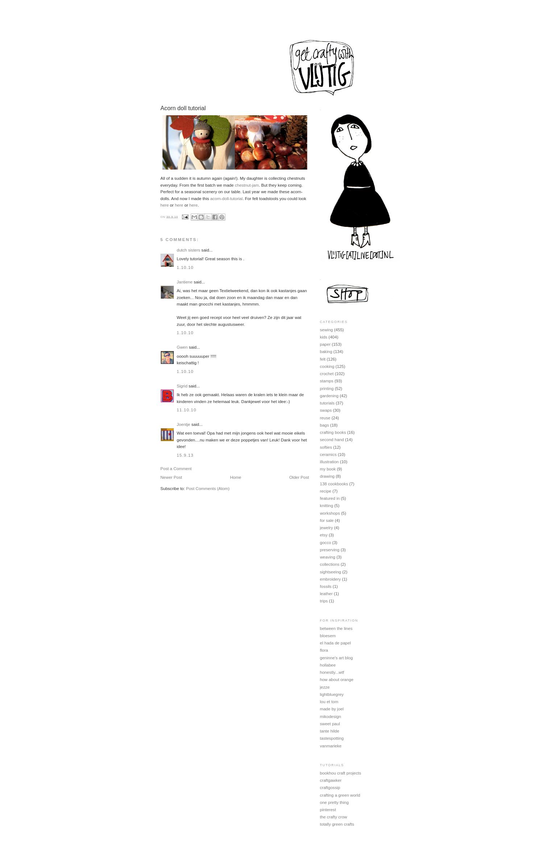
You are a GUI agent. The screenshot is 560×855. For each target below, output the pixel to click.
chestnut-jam (247, 185)
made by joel (332, 709)
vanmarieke (331, 746)
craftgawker (331, 780)
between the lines (336, 628)
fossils (326, 586)
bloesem (328, 636)
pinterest (328, 810)
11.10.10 (186, 410)
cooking (327, 366)
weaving (327, 557)
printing (327, 388)
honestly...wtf (332, 672)
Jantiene (185, 282)
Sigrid (182, 386)
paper (325, 344)
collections (330, 564)
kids (324, 337)
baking (326, 351)
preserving (330, 550)
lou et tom (329, 702)
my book (328, 469)
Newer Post (171, 477)
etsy (324, 535)
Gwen (182, 347)
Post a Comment (176, 468)
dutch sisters (188, 250)
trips (324, 601)
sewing (326, 330)
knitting (326, 505)
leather (326, 594)
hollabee (328, 665)
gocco (325, 542)
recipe (326, 491)
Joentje (183, 424)
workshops (330, 513)
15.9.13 (185, 455)
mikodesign (330, 716)
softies (326, 447)
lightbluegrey (332, 694)
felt (322, 359)
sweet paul (330, 724)
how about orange (337, 679)
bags (324, 425)
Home (235, 477)
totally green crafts (337, 824)
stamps (326, 381)
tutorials (327, 403)
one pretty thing (334, 802)
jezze (325, 687)
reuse (325, 418)
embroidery (330, 579)
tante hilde (329, 731)
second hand (332, 439)
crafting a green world (340, 795)
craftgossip (330, 787)
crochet (327, 374)
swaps (326, 410)
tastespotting (332, 738)
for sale (327, 520)
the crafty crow (333, 817)
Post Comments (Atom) (207, 488)
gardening (329, 396)
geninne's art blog (336, 658)
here (165, 205)
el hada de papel (335, 643)
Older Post (299, 477)
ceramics (328, 454)
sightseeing (330, 572)
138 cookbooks (334, 484)
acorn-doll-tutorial (226, 198)
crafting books (333, 432)
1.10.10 (185, 267)
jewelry (326, 528)
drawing (327, 476)
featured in (330, 498)
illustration (329, 462)
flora (324, 650)
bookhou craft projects (340, 773)
